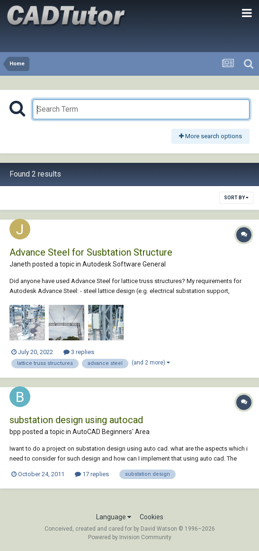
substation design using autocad (76, 420)
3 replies (78, 351)
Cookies (151, 517)
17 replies (92, 474)
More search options (210, 136)
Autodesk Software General (124, 264)
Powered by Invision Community (129, 537)
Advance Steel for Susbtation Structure (90, 252)
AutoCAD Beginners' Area (111, 431)
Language (113, 517)
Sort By (236, 197)
